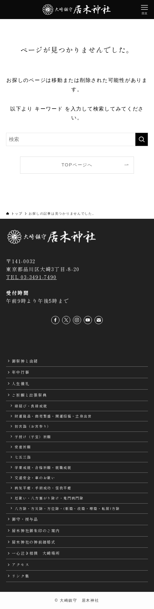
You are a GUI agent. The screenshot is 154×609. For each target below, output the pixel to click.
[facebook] (55, 320)
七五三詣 (23, 456)
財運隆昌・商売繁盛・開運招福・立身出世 (53, 415)
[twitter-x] (66, 320)
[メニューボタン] (144, 9)
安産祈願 (23, 446)
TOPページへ (77, 164)
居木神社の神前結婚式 (33, 542)
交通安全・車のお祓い (35, 477)
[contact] (98, 320)
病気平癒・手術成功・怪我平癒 (43, 487)
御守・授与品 (25, 519)
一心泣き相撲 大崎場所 (36, 553)
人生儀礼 (20, 383)
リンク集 (20, 576)
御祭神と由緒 (25, 361)
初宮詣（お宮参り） (33, 426)
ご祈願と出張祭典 (29, 395)
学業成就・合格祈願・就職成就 (43, 467)
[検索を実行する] (141, 139)
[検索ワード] (77, 139)
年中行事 (20, 372)
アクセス (20, 564)
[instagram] (77, 320)
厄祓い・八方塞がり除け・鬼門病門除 (49, 497)
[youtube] (88, 320)
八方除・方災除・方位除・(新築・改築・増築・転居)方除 (67, 508)
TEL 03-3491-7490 (31, 277)
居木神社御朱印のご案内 (36, 530)
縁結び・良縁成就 (31, 405)
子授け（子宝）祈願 (33, 436)
